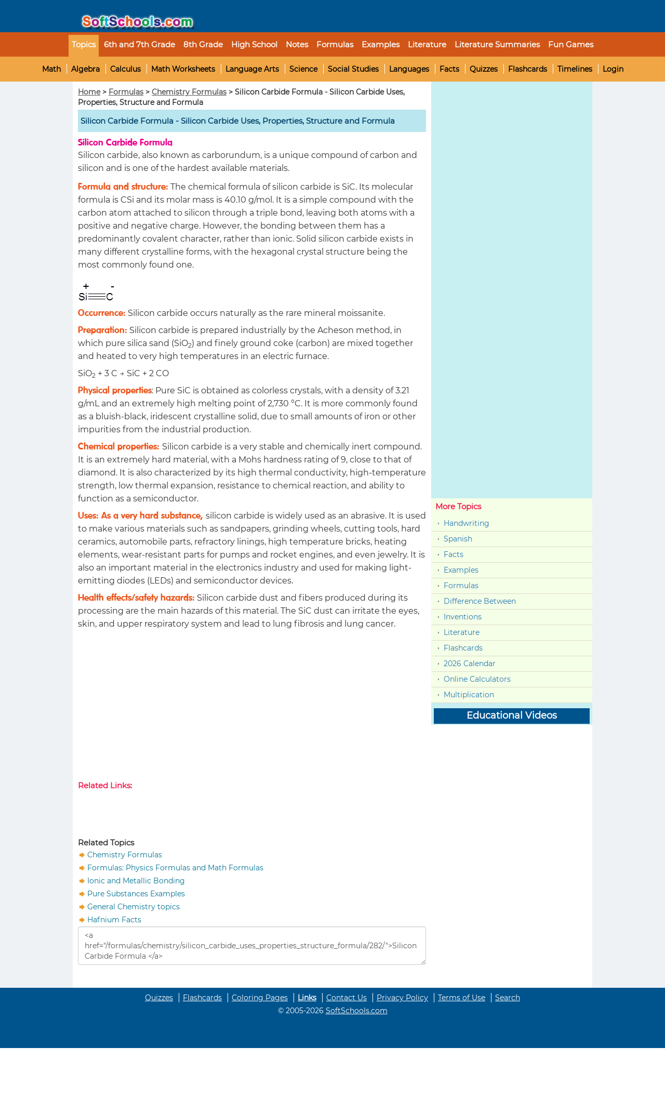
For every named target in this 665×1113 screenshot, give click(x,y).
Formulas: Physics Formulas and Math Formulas (175, 867)
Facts (449, 69)
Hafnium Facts (114, 919)
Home (89, 92)
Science (303, 69)
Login (613, 69)
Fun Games (570, 44)
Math (51, 69)
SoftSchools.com (357, 1010)
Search (507, 997)
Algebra (85, 69)
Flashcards (527, 69)
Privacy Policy (402, 997)
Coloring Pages (260, 997)
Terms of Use (461, 997)
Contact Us (346, 997)
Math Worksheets (183, 69)
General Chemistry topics (133, 906)
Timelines (574, 69)
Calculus (125, 69)
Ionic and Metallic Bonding (136, 880)
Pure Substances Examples (136, 893)
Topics (84, 44)
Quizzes (484, 69)
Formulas (334, 44)
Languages (409, 69)
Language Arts (252, 69)
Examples (381, 44)
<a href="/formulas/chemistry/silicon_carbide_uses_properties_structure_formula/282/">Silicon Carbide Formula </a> (252, 945)
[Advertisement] (252, 707)
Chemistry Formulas (189, 92)
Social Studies (353, 69)
